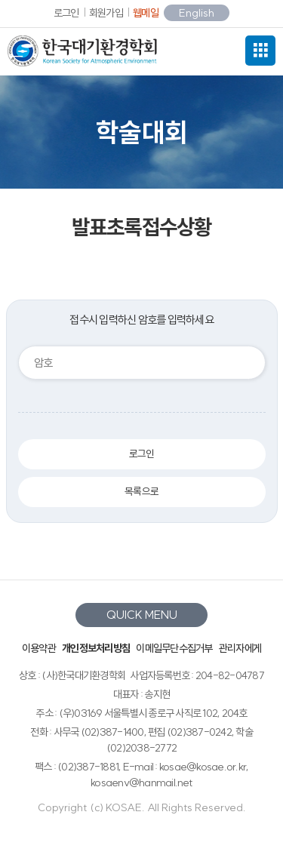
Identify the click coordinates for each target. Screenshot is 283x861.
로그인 (66, 13)
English (196, 13)
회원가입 (106, 13)
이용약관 (39, 648)
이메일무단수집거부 (174, 648)
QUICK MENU (141, 614)
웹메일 (145, 13)
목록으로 (141, 491)
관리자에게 (240, 648)
